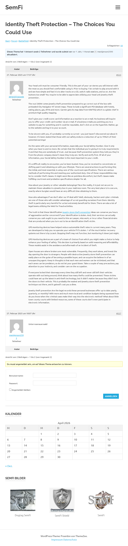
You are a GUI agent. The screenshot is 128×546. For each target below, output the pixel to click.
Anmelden (111, 396)
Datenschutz (70, 539)
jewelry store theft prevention (76, 212)
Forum (14, 41)
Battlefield (23, 41)
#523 (118, 74)
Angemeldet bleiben (21, 389)
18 (121, 45)
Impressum (57, 539)
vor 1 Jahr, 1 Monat (81, 51)
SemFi (14, 7)
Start (7, 41)
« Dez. (9, 465)
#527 (118, 313)
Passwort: (13, 383)
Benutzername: (16, 375)
